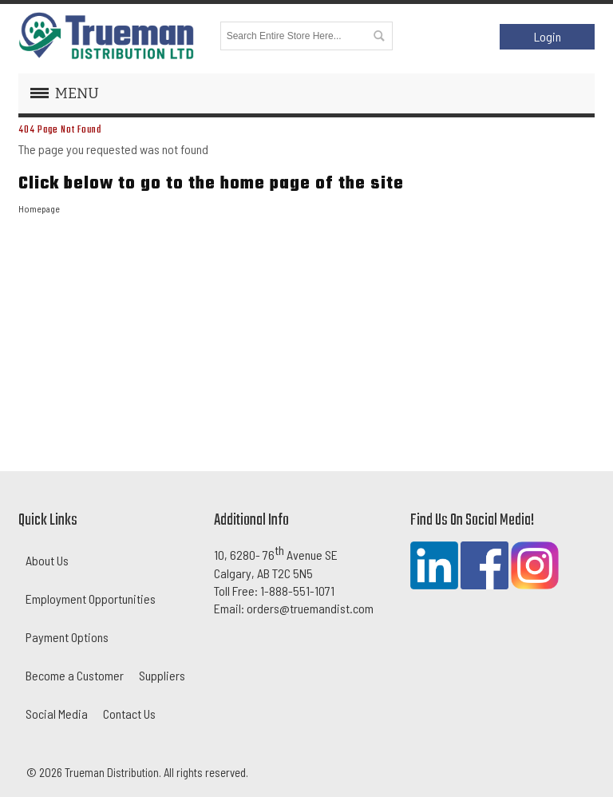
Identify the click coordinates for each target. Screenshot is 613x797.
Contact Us (129, 713)
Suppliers (162, 675)
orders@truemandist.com (310, 608)
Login (547, 36)
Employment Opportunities (91, 598)
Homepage (39, 208)
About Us (47, 560)
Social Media (57, 713)
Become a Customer (75, 675)
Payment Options (67, 636)
